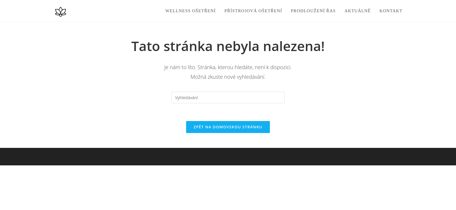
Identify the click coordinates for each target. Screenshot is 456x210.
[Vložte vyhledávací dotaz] (228, 97)
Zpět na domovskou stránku (228, 127)
